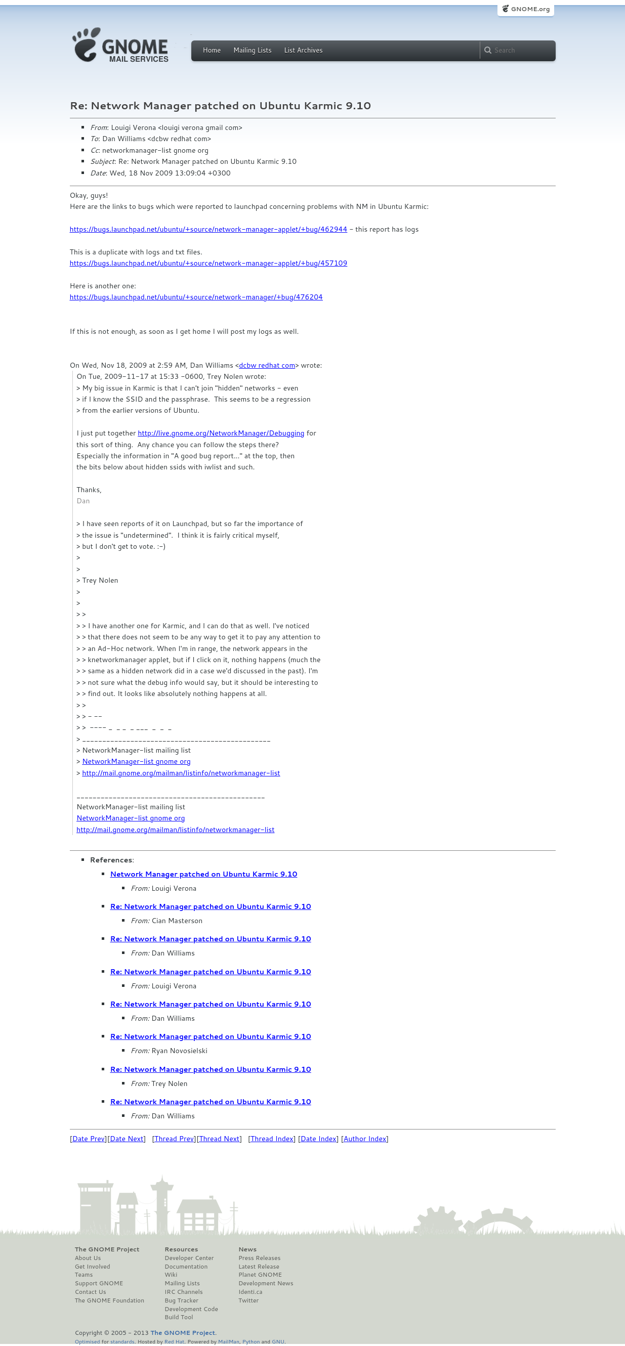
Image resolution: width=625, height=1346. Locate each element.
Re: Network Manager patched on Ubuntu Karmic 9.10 (210, 906)
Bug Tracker (181, 1300)
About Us (88, 1258)
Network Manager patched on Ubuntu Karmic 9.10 (204, 874)
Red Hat (174, 1341)
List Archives (303, 50)
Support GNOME (99, 1283)
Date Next (126, 1139)
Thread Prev (174, 1139)
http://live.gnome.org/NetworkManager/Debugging (221, 433)
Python (251, 1341)
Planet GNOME (260, 1275)
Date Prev (88, 1139)
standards (122, 1341)
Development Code (191, 1309)
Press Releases (259, 1258)
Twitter (248, 1300)
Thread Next (219, 1139)
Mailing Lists (252, 50)
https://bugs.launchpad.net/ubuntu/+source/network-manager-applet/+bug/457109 (209, 263)
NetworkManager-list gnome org (136, 761)
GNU (278, 1341)
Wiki (170, 1275)
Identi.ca (250, 1292)
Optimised (87, 1341)
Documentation (185, 1267)
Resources (181, 1249)
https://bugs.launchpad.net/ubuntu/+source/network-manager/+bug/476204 (196, 297)
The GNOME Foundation (110, 1300)
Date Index (319, 1139)
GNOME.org (530, 9)
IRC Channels (183, 1292)
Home (212, 50)
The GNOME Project (107, 1249)
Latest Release (258, 1267)
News (247, 1249)
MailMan (228, 1341)
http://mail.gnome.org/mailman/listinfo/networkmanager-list (181, 773)
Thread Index (272, 1139)
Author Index (365, 1139)
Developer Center (189, 1258)
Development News (266, 1283)
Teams (84, 1275)
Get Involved (92, 1267)
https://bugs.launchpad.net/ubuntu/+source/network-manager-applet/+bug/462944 (209, 229)
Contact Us (90, 1292)
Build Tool (178, 1317)
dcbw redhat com (267, 365)
